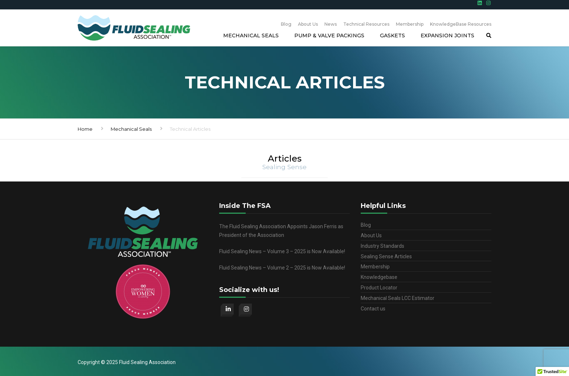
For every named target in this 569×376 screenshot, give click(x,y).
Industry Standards (382, 246)
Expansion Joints (447, 35)
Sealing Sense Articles (386, 256)
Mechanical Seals (251, 35)
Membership (409, 24)
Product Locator (379, 288)
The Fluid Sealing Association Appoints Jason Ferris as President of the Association (281, 230)
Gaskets (392, 35)
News (330, 24)
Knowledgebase (379, 277)
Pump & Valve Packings (329, 35)
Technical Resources (366, 24)
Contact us (373, 309)
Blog (286, 24)
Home (85, 129)
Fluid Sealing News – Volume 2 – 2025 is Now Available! (282, 268)
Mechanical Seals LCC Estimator (397, 298)
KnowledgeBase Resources (460, 24)
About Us (308, 24)
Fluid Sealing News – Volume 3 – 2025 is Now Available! (282, 251)
